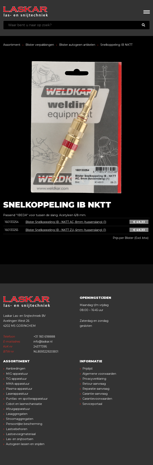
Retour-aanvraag (94, 384)
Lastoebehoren (16, 429)
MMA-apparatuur (17, 384)
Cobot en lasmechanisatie (24, 404)
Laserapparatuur (17, 393)
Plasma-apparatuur (19, 388)
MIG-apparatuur (17, 374)
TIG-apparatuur (16, 379)
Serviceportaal (92, 404)
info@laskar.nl (42, 341)
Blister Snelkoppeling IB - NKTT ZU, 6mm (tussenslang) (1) (66, 230)
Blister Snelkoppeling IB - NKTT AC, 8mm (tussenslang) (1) (66, 222)
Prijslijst (87, 368)
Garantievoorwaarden (97, 398)
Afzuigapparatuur (18, 409)
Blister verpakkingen (40, 45)
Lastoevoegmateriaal (21, 434)
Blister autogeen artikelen (77, 45)
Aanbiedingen (15, 368)
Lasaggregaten (16, 414)
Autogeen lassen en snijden (25, 444)
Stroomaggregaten (19, 419)
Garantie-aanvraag (95, 393)
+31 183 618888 (44, 336)
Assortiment (11, 45)
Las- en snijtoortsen (19, 439)
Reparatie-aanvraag (95, 388)
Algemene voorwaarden (99, 374)
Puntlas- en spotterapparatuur (27, 398)
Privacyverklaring (94, 379)
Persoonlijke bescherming (24, 424)
